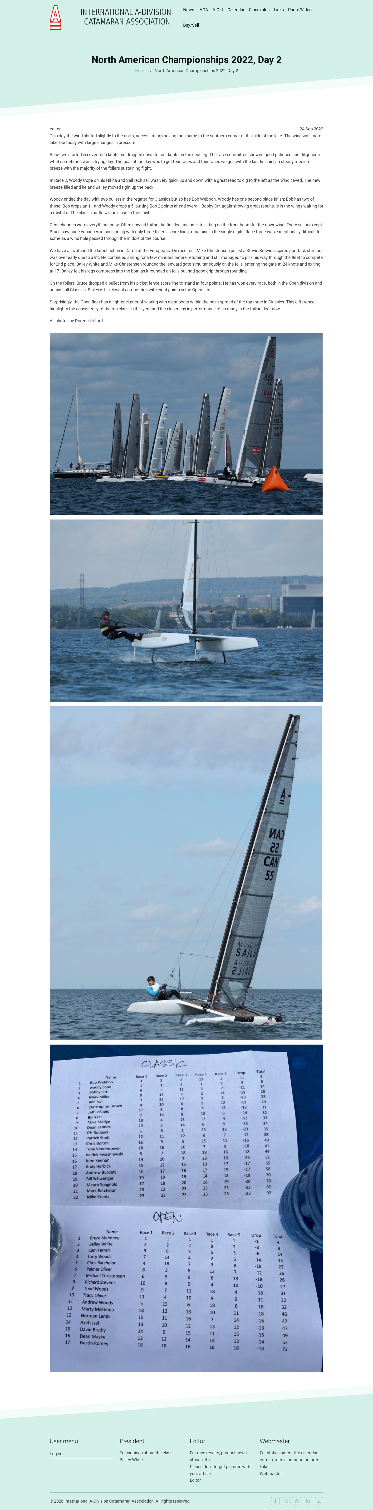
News (188, 9)
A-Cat (217, 9)
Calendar (236, 9)
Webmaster (271, 1473)
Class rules (259, 9)
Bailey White (131, 1459)
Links (279, 9)
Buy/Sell (191, 25)
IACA (203, 9)
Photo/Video (300, 9)
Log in (55, 1453)
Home (141, 70)
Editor (195, 1480)
